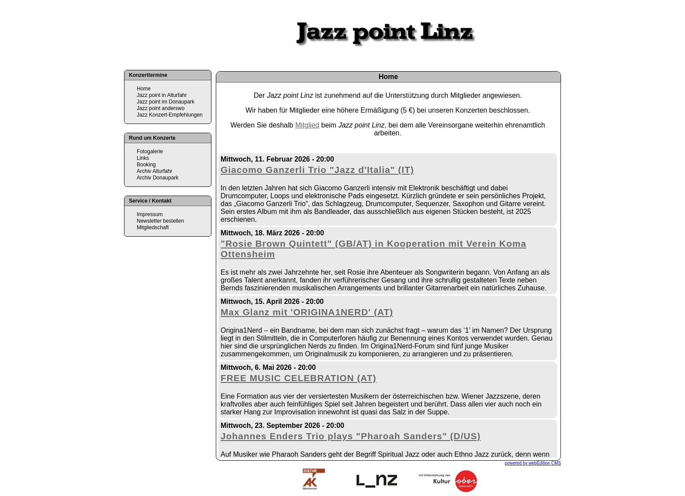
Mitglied (307, 125)
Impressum (150, 214)
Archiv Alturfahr (154, 171)
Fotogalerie (150, 151)
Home (144, 89)
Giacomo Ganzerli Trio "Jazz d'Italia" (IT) (317, 170)
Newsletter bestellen (160, 221)
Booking (146, 165)
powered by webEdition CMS (533, 463)
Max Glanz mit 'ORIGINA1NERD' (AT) (307, 312)
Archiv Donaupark (157, 178)
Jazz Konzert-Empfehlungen (170, 115)
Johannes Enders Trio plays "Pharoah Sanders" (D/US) (351, 436)
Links (143, 158)
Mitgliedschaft (153, 227)
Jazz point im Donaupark (165, 102)
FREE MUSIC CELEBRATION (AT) (299, 378)
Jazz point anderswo (160, 108)
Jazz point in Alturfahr (162, 95)
